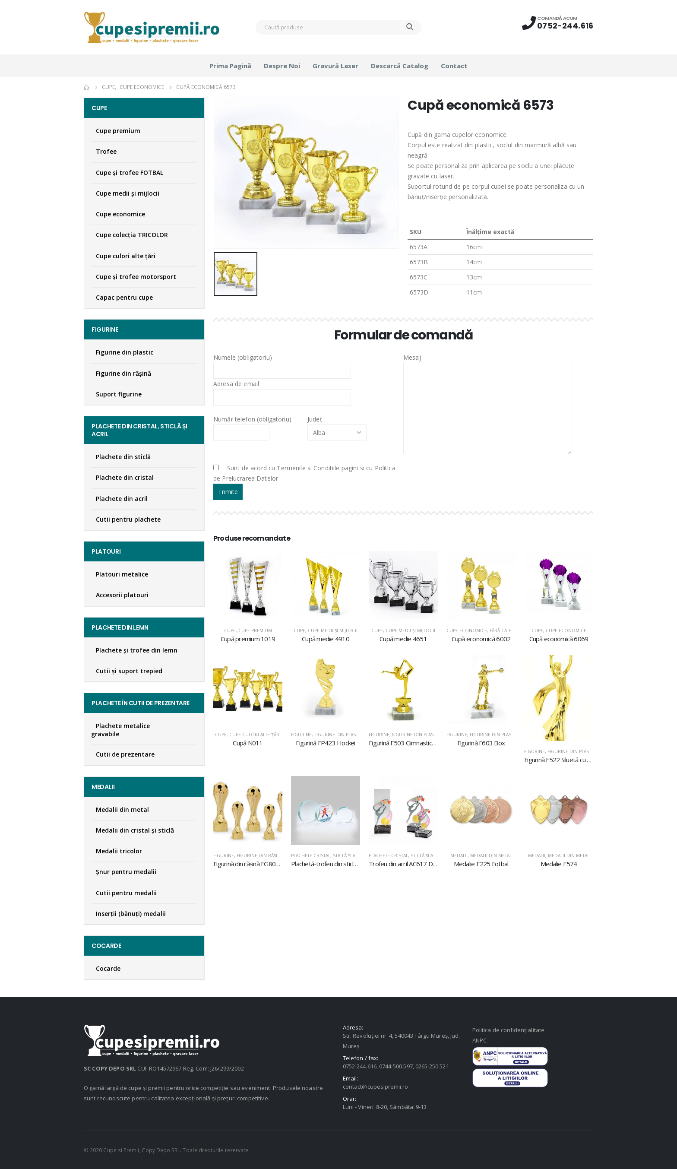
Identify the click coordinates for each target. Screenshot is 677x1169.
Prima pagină (230, 65)
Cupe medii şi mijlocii (332, 630)
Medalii (459, 855)
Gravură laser (335, 65)
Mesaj (487, 382)
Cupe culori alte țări (255, 735)
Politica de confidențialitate (508, 1030)
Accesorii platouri (122, 595)
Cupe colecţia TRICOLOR (132, 235)
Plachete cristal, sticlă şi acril (328, 855)
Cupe (230, 630)
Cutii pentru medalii (126, 893)
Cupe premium (255, 630)
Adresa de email (282, 390)
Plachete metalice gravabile (120, 730)
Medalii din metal (491, 855)
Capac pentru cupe (124, 297)
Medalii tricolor (119, 851)
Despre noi (282, 65)
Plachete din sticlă (123, 457)
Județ (337, 425)
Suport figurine (119, 394)
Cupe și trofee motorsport (136, 276)
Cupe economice (466, 630)
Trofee (106, 151)
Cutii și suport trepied (129, 671)
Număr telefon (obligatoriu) (252, 425)
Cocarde (108, 968)
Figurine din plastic (338, 735)
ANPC (479, 1040)
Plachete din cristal (125, 477)
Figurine (301, 735)
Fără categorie (508, 630)
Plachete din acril (122, 498)
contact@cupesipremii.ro (375, 1086)
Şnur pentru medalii (126, 872)
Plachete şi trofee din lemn (136, 650)
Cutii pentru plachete (128, 519)
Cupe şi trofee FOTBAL (129, 172)
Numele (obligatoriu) (282, 363)
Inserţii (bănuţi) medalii (131, 913)
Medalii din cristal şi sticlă (135, 830)
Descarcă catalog (399, 65)
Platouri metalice (122, 574)
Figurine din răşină (260, 855)
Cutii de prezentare (125, 754)
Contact (454, 65)
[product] (247, 585)
